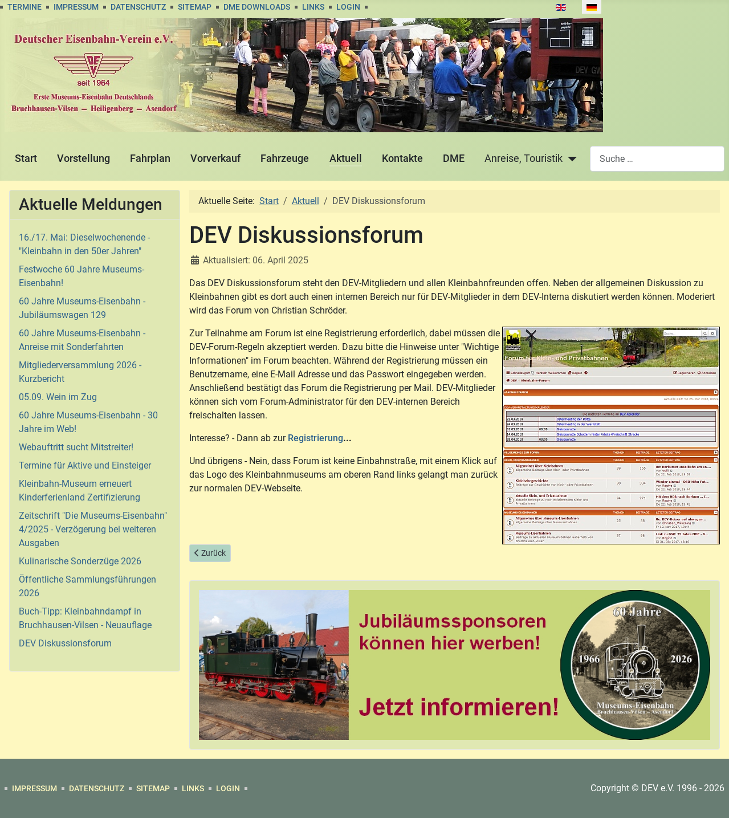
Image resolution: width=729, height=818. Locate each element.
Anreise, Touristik (523, 158)
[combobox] (657, 159)
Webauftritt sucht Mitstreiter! (76, 447)
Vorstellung (83, 158)
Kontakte (402, 158)
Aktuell (345, 158)
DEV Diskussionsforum (65, 643)
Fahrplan (150, 158)
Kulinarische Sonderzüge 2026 (80, 561)
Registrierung (315, 438)
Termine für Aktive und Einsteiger (85, 465)
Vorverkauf (215, 158)
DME (454, 158)
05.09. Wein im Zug (58, 397)
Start (26, 158)
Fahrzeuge (284, 158)
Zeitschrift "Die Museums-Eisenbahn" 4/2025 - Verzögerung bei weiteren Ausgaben (93, 529)
